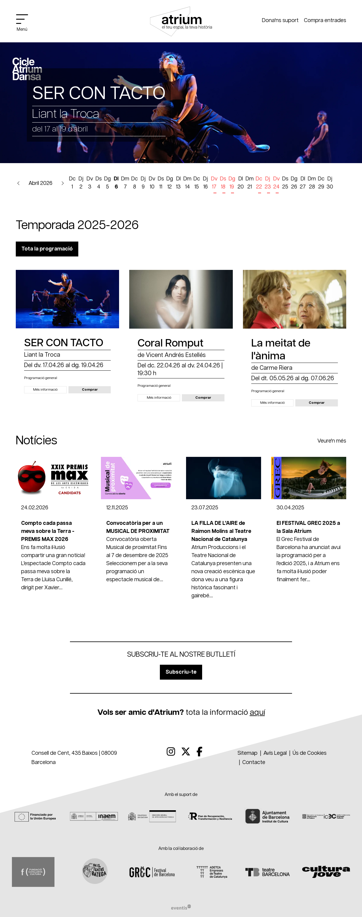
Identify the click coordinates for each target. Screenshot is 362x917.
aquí (257, 712)
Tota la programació (47, 249)
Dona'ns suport (280, 20)
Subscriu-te (181, 672)
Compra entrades (325, 20)
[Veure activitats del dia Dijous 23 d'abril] (268, 184)
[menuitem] (171, 752)
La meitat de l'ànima (280, 350)
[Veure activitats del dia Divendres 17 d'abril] (214, 184)
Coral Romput (170, 343)
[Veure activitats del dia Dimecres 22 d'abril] (259, 184)
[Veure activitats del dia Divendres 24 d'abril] (276, 184)
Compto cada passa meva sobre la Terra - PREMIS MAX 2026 (47, 531)
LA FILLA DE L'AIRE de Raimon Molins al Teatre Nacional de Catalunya (221, 531)
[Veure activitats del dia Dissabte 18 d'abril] (223, 184)
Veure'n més (331, 441)
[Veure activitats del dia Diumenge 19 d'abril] (232, 184)
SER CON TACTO (63, 343)
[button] (18, 184)
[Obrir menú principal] (25, 22)
